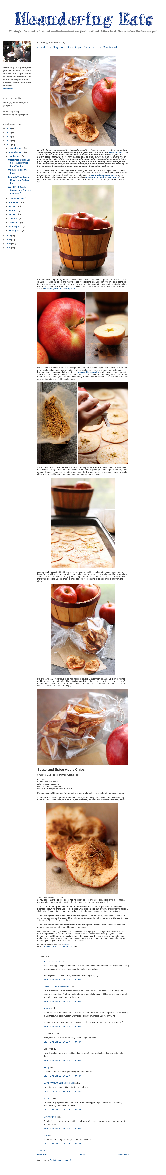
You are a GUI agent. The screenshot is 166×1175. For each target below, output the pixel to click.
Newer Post (123, 1154)
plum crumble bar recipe (87, 372)
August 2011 (15, 202)
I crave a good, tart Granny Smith (60, 288)
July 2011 (13, 206)
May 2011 (13, 214)
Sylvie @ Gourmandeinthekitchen (59, 1083)
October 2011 (15, 156)
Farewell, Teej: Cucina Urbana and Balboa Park (18, 180)
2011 (8, 145)
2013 (8, 137)
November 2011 (16, 152)
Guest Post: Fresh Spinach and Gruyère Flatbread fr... (19, 190)
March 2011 (14, 222)
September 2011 (17, 198)
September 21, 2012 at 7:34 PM (62, 979)
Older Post (42, 1154)
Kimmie (47, 1008)
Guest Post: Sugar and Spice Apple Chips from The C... (19, 163)
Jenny (46, 1067)
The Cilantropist (116, 152)
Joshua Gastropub (52, 961)
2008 (8, 244)
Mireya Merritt (50, 1117)
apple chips (49, 946)
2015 (8, 128)
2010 (8, 235)
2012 (8, 141)
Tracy (46, 1135)
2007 (8, 248)
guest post (60, 946)
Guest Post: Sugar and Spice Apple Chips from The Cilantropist (77, 47)
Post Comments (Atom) (60, 1160)
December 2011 (16, 148)
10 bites (42, 1150)
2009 (8, 240)
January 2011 (15, 230)
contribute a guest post (102, 175)
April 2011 (14, 218)
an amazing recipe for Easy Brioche (102, 177)
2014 (8, 132)
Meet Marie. (8, 89)
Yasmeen (48, 1098)
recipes (69, 946)
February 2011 (16, 226)
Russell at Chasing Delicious (56, 986)
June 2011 (14, 210)
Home (82, 1154)
